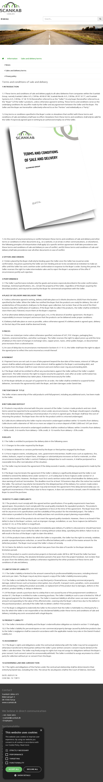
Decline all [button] (32, 769)
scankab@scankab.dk (12, 718)
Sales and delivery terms (31, 58)
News (8, 65)
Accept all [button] (14, 769)
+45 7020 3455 (9, 715)
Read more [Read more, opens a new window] (24, 745)
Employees (8, 720)
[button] (23, 775)
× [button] (41, 730)
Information (12, 58)
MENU (5, 19)
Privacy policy (11, 76)
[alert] (23, 753)
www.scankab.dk (9, 702)
